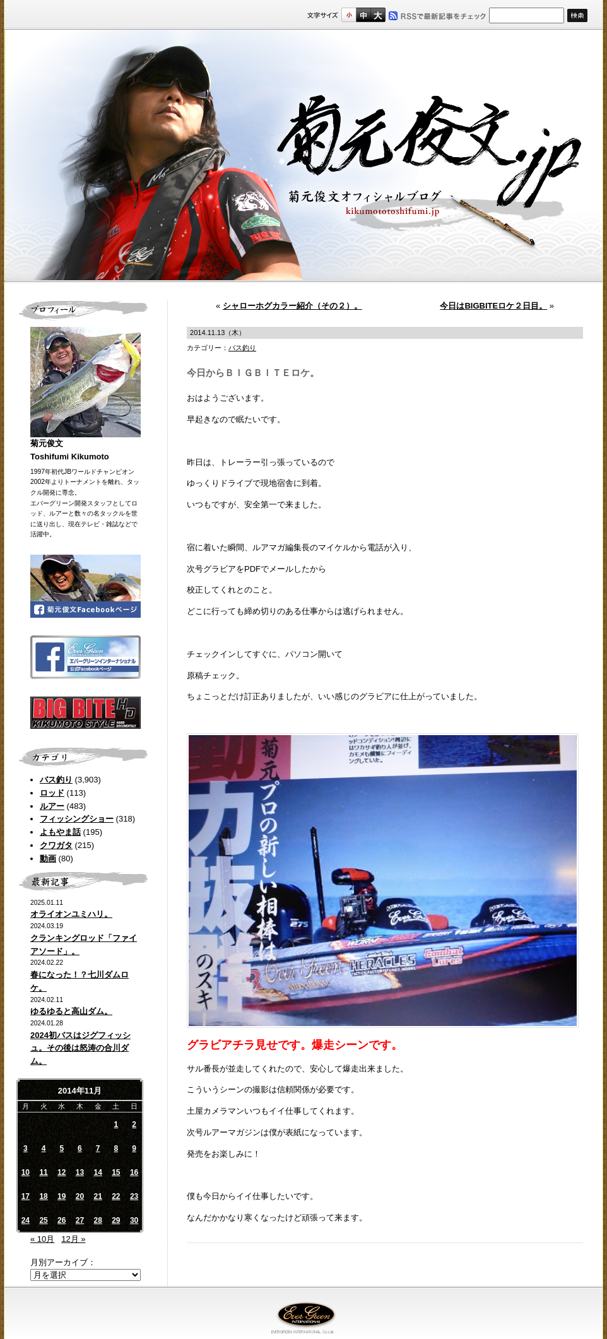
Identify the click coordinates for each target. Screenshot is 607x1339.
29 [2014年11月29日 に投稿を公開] (116, 1220)
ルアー (52, 806)
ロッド (52, 793)
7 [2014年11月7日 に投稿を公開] (98, 1148)
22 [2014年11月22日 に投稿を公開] (116, 1196)
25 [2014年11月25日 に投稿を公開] (43, 1220)
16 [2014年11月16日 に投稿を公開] (134, 1172)
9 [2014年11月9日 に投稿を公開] (134, 1148)
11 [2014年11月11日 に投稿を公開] (43, 1172)
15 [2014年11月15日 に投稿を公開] (116, 1172)
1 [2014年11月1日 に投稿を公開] (116, 1124)
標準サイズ (348, 15)
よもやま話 (60, 832)
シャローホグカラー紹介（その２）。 (292, 305)
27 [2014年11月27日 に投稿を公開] (80, 1220)
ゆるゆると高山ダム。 (71, 1011)
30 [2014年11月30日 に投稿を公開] (134, 1220)
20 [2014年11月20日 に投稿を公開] (80, 1196)
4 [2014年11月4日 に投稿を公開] (44, 1148)
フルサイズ (377, 15)
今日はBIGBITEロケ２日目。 (493, 305)
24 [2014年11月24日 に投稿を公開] (25, 1220)
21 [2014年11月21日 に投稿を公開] (97, 1196)
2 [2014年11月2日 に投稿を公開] (134, 1124)
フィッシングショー (77, 818)
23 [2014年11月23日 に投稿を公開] (134, 1196)
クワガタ (56, 845)
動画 (48, 858)
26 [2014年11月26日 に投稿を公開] (61, 1220)
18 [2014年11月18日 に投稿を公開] (43, 1196)
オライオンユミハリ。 (71, 914)
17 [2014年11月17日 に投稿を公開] (25, 1196)
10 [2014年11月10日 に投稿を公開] (25, 1172)
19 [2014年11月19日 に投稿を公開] (61, 1196)
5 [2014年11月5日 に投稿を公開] (61, 1148)
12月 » (73, 1239)
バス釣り (56, 779)
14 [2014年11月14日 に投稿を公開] (97, 1172)
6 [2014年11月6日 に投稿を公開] (80, 1148)
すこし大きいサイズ (363, 15)
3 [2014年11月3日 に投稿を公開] (25, 1148)
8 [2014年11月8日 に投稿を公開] (116, 1148)
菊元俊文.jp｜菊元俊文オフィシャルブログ (303, 156)
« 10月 (42, 1239)
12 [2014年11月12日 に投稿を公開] (61, 1172)
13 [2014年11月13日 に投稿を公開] (80, 1172)
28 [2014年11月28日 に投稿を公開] (97, 1220)
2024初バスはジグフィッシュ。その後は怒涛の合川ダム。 (80, 1048)
